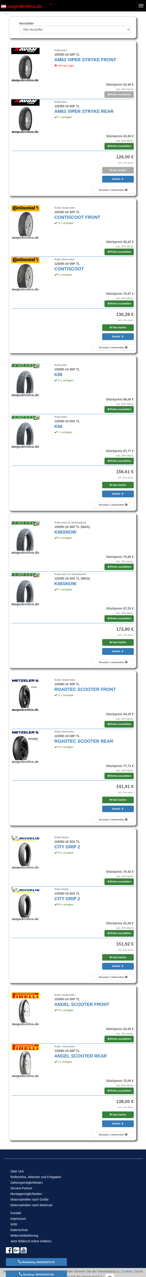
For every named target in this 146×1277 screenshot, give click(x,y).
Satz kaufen (117, 170)
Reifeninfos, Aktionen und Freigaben (35, 1177)
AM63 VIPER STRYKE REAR (84, 111)
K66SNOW (65, 532)
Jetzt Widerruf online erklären (31, 1241)
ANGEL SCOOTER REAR (80, 1055)
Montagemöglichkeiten (26, 1194)
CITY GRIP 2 (67, 846)
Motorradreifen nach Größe (29, 1199)
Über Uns (17, 1171)
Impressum (18, 1218)
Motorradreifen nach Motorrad (31, 1205)
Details (117, 179)
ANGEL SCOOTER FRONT (81, 1004)
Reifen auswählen (119, 94)
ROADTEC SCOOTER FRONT (85, 689)
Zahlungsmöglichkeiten (26, 1182)
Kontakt (15, 1213)
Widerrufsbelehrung (24, 1235)
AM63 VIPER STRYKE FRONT (85, 59)
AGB (13, 1224)
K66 (58, 374)
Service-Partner (21, 1188)
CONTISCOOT (69, 268)
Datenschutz (19, 1230)
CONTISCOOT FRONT (77, 217)
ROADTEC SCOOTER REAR (83, 741)
